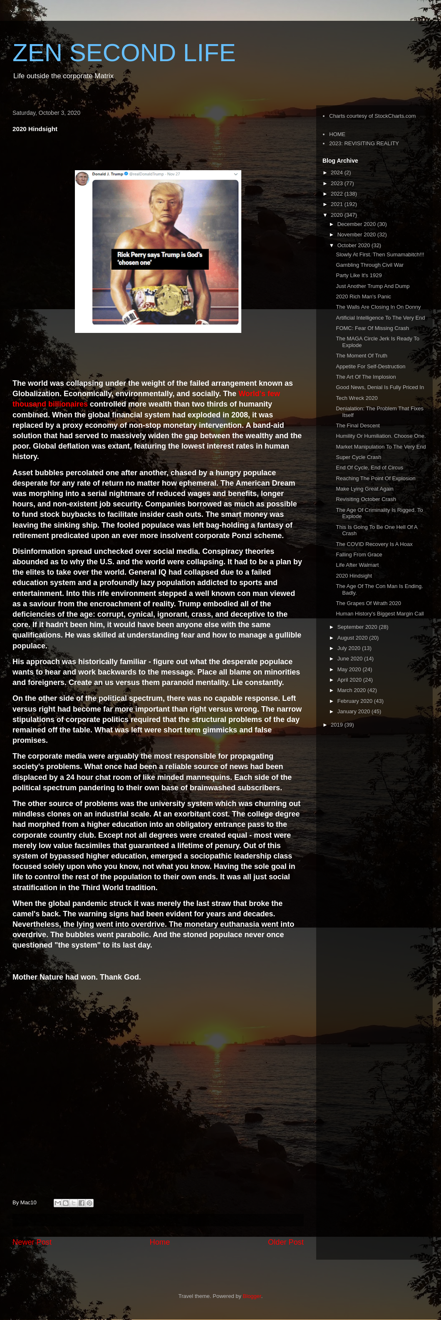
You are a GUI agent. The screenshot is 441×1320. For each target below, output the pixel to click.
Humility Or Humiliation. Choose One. (381, 436)
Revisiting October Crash (366, 499)
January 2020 (354, 711)
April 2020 (350, 680)
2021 (337, 204)
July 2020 (349, 648)
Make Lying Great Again (364, 489)
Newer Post (32, 1242)
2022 (337, 194)
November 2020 (357, 234)
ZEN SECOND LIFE (124, 53)
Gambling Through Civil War (370, 265)
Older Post (286, 1242)
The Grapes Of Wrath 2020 (368, 603)
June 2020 (350, 658)
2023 (337, 183)
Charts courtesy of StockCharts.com (372, 116)
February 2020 (355, 701)
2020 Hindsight (354, 576)
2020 (337, 215)
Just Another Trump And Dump (372, 286)
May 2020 (350, 669)
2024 (337, 172)
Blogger (252, 1296)
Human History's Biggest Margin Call (380, 613)
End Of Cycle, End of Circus (369, 467)
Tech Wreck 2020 (356, 398)
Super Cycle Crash (358, 457)
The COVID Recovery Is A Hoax (374, 544)
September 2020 (358, 627)
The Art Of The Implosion (366, 377)
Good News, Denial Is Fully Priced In (380, 387)
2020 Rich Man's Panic (363, 296)
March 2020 (352, 690)
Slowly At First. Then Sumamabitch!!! (380, 254)
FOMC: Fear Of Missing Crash (372, 328)
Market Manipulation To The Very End (381, 447)
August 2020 (353, 638)
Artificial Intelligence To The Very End (380, 318)
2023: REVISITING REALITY (364, 143)
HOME (337, 134)
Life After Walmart (357, 565)
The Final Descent (358, 425)
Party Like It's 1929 (359, 275)
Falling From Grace (359, 554)
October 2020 (354, 245)
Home (160, 1242)
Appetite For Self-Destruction (370, 366)
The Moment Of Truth (361, 355)
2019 (337, 725)
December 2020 (357, 224)
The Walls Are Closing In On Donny (378, 307)
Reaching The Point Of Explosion (375, 478)
